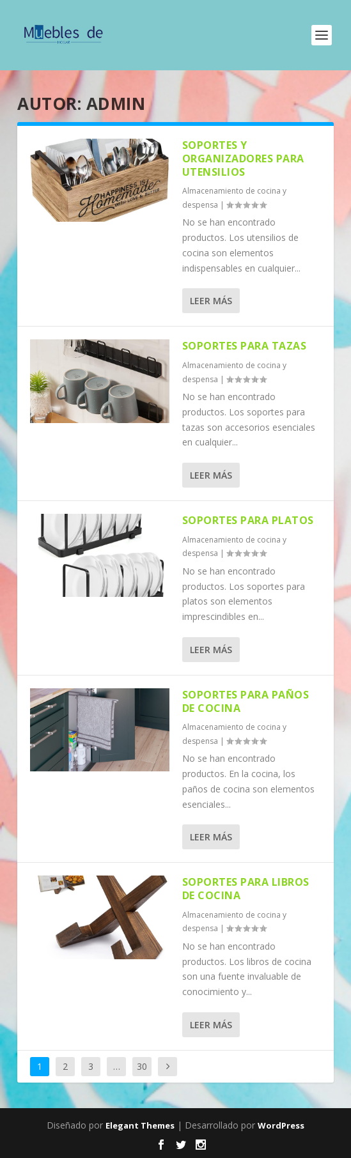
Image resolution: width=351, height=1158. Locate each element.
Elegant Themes (140, 1125)
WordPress (281, 1125)
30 (142, 1066)
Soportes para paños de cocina (245, 701)
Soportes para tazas (244, 346)
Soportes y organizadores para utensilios (243, 158)
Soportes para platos (248, 520)
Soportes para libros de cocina (245, 888)
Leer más (211, 301)
